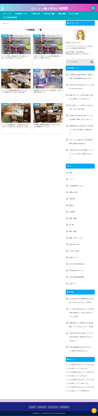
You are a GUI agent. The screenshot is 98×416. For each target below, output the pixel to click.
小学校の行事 (35, 14)
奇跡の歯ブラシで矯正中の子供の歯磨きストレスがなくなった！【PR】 (81, 324)
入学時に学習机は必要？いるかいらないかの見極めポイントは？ (47, 126)
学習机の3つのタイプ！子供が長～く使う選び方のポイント (47, 92)
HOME (32, 407)
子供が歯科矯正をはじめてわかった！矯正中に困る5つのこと (80, 349)
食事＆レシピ (73, 257)
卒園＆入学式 (73, 192)
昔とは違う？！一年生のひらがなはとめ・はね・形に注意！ (81, 107)
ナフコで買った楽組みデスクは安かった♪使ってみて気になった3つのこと (16, 57)
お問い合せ (42, 407)
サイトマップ (7, 14)
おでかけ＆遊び (74, 14)
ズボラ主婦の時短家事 (10, 17)
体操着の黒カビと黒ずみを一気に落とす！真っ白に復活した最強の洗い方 (81, 129)
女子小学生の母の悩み (76, 264)
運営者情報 (65, 407)
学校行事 (72, 199)
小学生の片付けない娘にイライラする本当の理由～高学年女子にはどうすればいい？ (81, 336)
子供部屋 (72, 212)
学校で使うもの (74, 244)
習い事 (71, 225)
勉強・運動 (73, 218)
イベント (72, 179)
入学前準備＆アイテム (76, 186)
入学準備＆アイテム (21, 14)
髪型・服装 (73, 231)
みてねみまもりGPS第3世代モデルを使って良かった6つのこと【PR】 (81, 300)
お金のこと (73, 283)
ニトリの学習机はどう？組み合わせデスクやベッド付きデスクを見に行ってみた (15, 126)
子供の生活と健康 (49, 14)
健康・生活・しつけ (76, 238)
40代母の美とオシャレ (76, 270)
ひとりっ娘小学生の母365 (49, 8)
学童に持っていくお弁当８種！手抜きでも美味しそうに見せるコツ (81, 97)
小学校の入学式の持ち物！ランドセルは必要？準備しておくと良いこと (81, 117)
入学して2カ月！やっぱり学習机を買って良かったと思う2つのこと (47, 57)
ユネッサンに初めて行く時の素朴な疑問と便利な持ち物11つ (81, 141)
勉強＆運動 (61, 14)
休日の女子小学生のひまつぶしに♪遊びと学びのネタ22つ (81, 86)
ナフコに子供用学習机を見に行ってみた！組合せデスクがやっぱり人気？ (15, 92)
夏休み (71, 205)
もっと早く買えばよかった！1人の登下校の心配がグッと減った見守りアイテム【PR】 (81, 312)
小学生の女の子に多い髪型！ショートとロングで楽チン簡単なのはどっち (81, 153)
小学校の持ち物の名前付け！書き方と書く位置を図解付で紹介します (81, 76)
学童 (70, 172)
